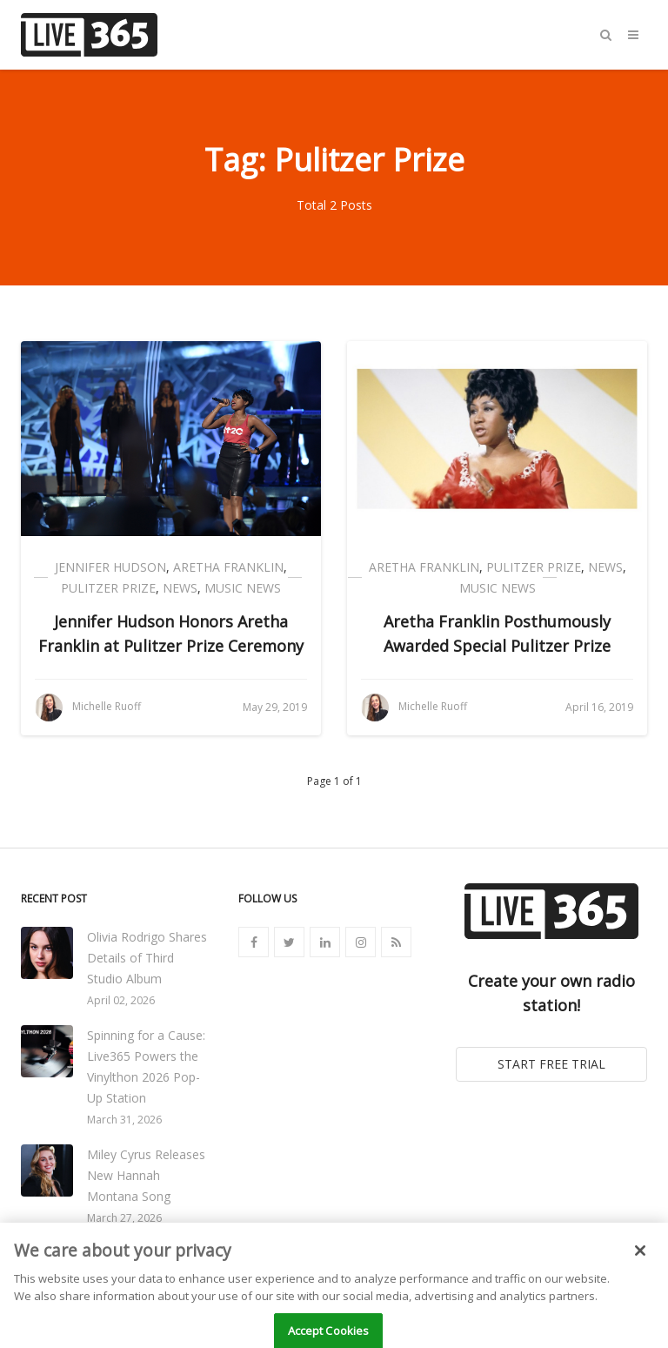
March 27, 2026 (124, 1218)
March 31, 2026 (124, 1119)
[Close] (640, 1269)
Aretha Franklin (228, 567)
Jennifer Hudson (110, 567)
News (180, 588)
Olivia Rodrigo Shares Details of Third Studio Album (147, 958)
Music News (242, 588)
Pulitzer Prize (108, 588)
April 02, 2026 (121, 1000)
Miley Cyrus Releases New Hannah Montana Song (146, 1175)
